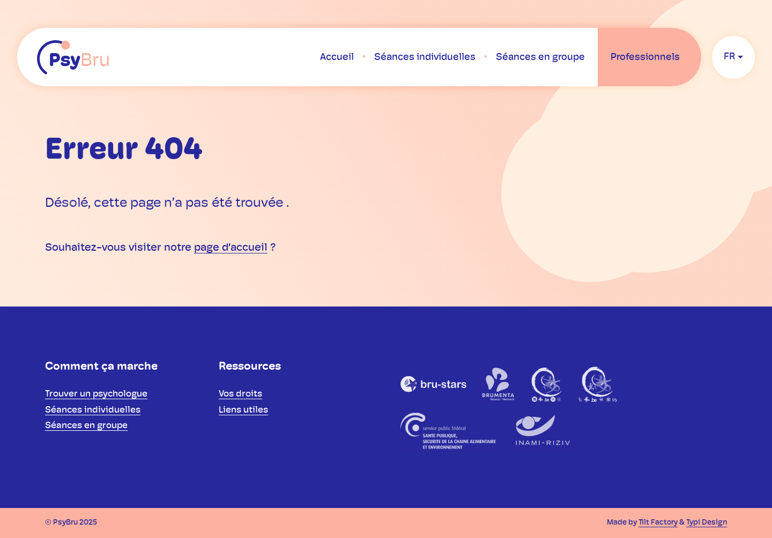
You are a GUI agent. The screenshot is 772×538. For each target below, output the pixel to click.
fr (729, 57)
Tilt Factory (658, 523)
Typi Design (706, 523)
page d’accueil (231, 248)
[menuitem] (337, 57)
